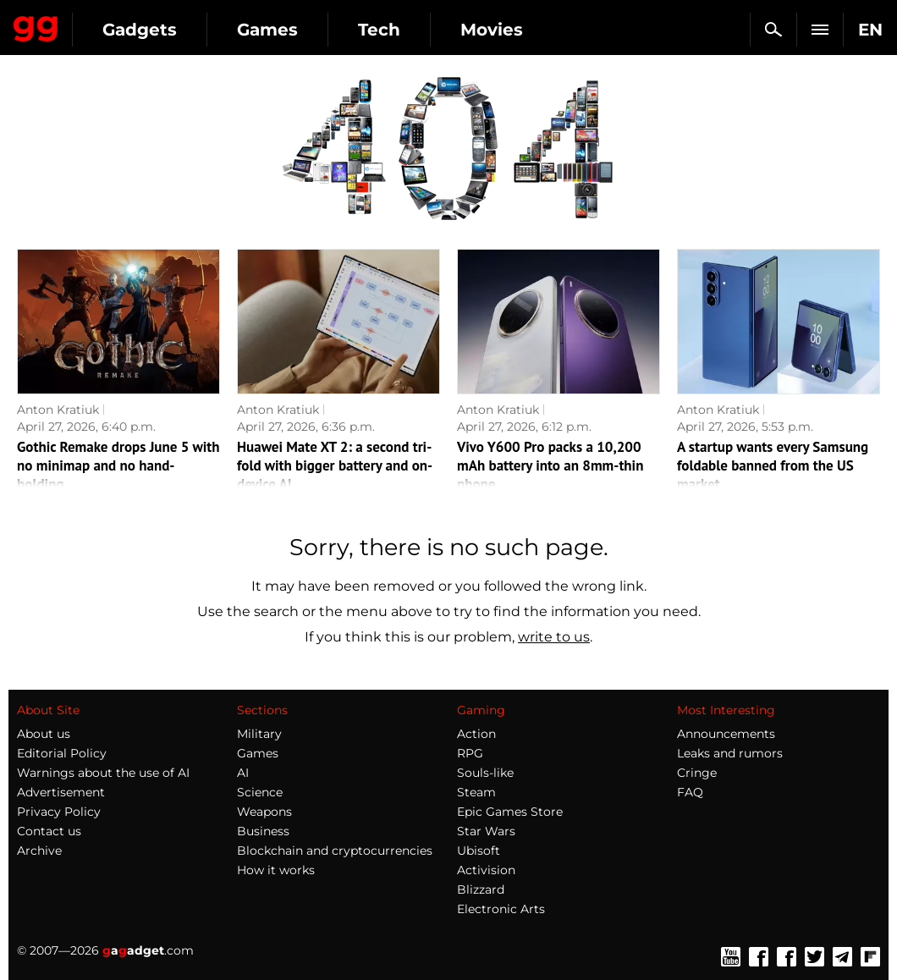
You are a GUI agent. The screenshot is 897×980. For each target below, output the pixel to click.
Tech (379, 29)
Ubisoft (478, 850)
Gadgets (139, 29)
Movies (491, 29)
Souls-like (485, 772)
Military (259, 733)
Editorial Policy (62, 753)
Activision (486, 870)
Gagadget (36, 25)
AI (243, 772)
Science (260, 792)
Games (267, 29)
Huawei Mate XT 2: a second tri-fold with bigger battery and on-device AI (334, 465)
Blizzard (480, 889)
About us (43, 733)
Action (476, 733)
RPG (470, 753)
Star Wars (486, 831)
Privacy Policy (59, 811)
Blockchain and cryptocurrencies (334, 850)
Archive (39, 850)
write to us (554, 637)
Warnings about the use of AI (103, 772)
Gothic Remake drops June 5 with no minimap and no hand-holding (118, 465)
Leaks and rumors (730, 753)
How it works (276, 870)
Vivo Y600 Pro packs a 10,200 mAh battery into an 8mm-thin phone (550, 465)
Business (263, 831)
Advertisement (61, 792)
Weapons (264, 811)
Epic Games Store (510, 811)
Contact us (49, 831)
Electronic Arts (501, 909)
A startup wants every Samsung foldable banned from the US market (772, 465)
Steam (476, 792)
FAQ (690, 792)
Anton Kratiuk (58, 410)
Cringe (697, 772)
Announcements (726, 733)
